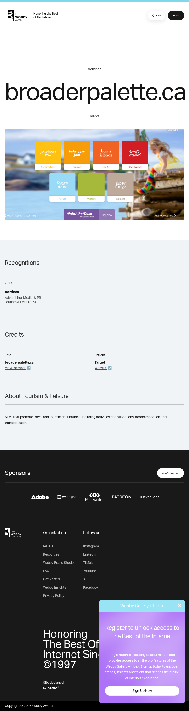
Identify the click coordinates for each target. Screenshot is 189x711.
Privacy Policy (53, 596)
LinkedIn (89, 554)
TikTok (88, 562)
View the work (15, 368)
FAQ (46, 571)
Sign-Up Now (142, 691)
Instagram (91, 546)
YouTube (89, 571)
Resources (51, 554)
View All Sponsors (170, 473)
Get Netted (51, 579)
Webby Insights (54, 587)
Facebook (90, 587)
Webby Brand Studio (58, 562)
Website (100, 368)
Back (156, 15)
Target (94, 116)
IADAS (48, 546)
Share (176, 15)
